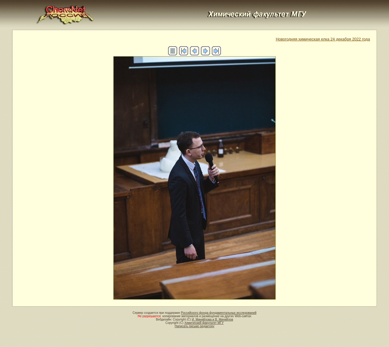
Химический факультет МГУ (203, 322)
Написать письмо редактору (194, 326)
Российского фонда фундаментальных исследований (218, 312)
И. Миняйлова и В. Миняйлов (212, 319)
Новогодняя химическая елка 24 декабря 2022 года (323, 39)
